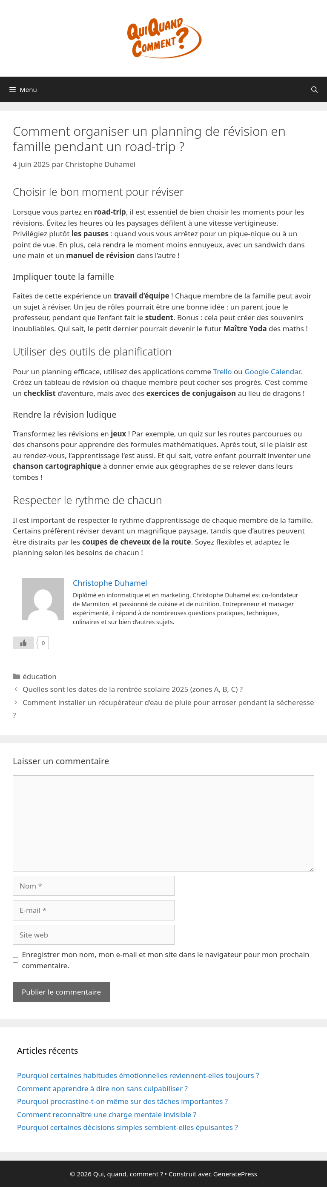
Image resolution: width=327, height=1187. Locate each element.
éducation (40, 676)
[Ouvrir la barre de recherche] (314, 89)
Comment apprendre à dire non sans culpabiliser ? (102, 1088)
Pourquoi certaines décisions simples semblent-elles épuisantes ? (127, 1127)
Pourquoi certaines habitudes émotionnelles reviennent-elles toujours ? (138, 1075)
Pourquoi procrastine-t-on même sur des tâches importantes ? (122, 1101)
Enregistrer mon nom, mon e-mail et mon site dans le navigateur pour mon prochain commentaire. (166, 959)
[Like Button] (23, 643)
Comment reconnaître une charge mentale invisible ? (106, 1114)
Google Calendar (272, 371)
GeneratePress (235, 1174)
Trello (222, 371)
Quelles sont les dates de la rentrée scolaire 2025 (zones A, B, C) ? (133, 689)
